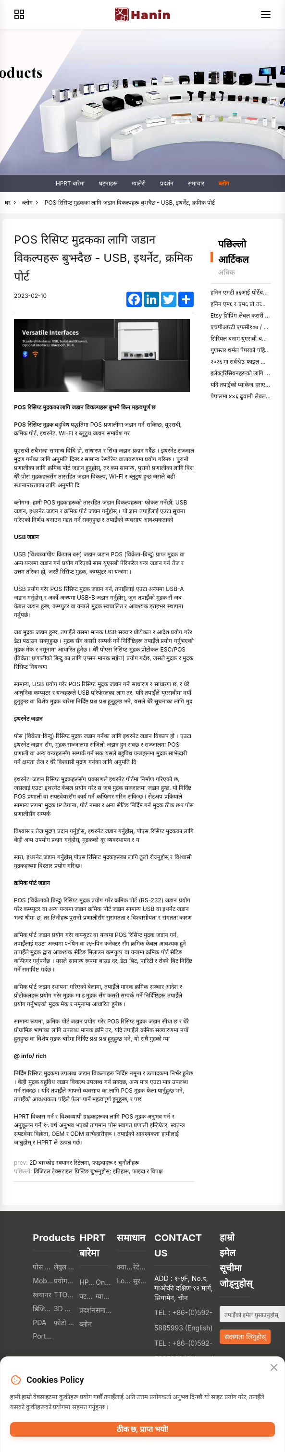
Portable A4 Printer (43, 1336)
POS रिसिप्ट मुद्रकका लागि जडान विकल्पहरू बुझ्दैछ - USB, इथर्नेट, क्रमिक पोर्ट (130, 202)
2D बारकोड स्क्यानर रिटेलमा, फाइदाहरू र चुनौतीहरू (84, 1162)
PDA (39, 1322)
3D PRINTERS (64, 1308)
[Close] (274, 1368)
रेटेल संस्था (141, 1267)
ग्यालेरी (139, 183)
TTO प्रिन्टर (64, 1295)
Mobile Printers (43, 1281)
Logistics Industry (125, 1281)
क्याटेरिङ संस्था (125, 1267)
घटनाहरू (108, 183)
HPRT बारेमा (70, 183)
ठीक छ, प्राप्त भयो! (142, 1429)
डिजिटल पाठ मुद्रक (43, 1308)
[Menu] (266, 14)
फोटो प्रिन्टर (64, 1322)
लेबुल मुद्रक (64, 1267)
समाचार (196, 183)
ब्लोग (224, 183)
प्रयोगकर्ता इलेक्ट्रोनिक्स (64, 1281)
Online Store (104, 1282)
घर (8, 202)
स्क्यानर (42, 1295)
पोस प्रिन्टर (43, 1267)
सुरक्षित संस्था (141, 1281)
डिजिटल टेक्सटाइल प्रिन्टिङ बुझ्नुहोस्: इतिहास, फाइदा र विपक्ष (98, 1171)
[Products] (19, 14)
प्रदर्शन (166, 183)
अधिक (226, 272)
